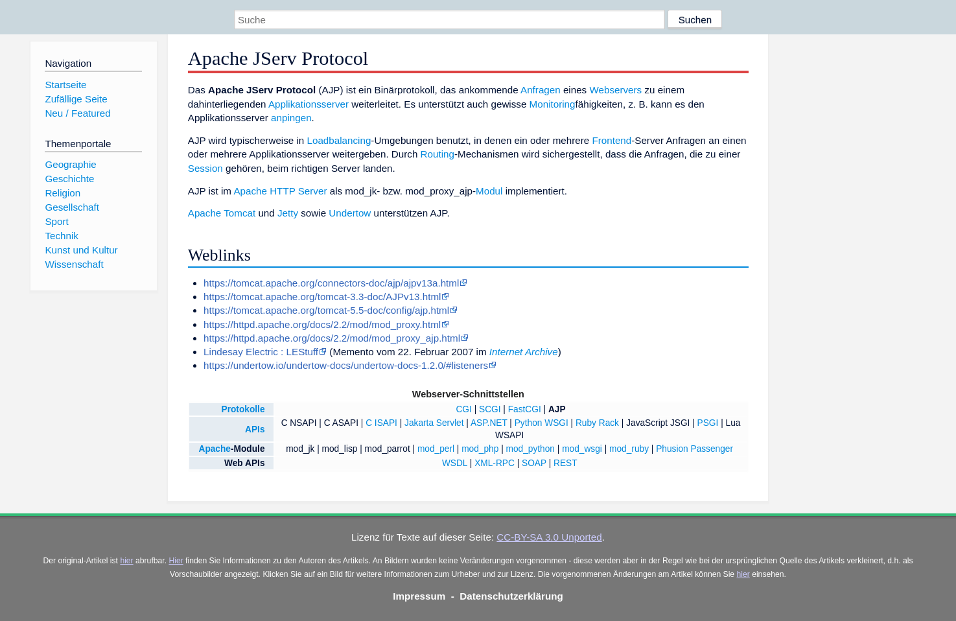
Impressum (419, 596)
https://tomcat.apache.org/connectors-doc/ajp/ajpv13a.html (331, 282)
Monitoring (553, 104)
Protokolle (243, 409)
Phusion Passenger (694, 449)
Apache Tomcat (221, 212)
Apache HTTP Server (280, 190)
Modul (489, 190)
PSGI (708, 423)
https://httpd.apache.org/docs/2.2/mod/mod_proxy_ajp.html (332, 338)
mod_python (530, 449)
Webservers (615, 89)
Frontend (611, 140)
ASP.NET (489, 423)
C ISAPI (381, 423)
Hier (176, 560)
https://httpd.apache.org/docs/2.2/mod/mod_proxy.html (322, 324)
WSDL (454, 463)
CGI (463, 409)
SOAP (534, 463)
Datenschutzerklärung (511, 596)
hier (126, 560)
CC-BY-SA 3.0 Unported (548, 537)
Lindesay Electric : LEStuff (261, 351)
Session (205, 168)
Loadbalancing (339, 140)
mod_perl (435, 449)
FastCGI (524, 409)
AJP (557, 409)
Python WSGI (541, 423)
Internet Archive (523, 351)
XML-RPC (494, 463)
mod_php (479, 449)
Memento (352, 351)
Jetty (287, 212)
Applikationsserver (308, 104)
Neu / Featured (77, 113)
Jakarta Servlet (433, 423)
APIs (254, 429)
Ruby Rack (597, 423)
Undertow (350, 212)
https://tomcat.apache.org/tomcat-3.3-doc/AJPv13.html (322, 296)
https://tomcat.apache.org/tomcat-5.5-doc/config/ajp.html (326, 310)
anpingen (291, 117)
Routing (437, 153)
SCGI (490, 409)
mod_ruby (629, 449)
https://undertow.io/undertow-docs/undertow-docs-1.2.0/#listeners (346, 365)
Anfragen (540, 89)
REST (565, 463)
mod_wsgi (582, 449)
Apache (214, 449)
